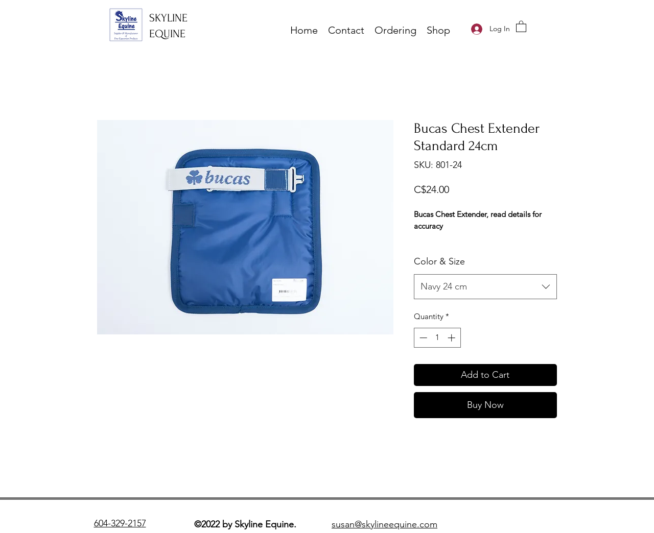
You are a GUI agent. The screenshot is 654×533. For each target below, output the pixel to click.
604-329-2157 (120, 523)
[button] (521, 26)
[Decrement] (422, 337)
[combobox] (485, 287)
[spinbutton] (437, 337)
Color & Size (439, 261)
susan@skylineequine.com (384, 524)
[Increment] (452, 337)
